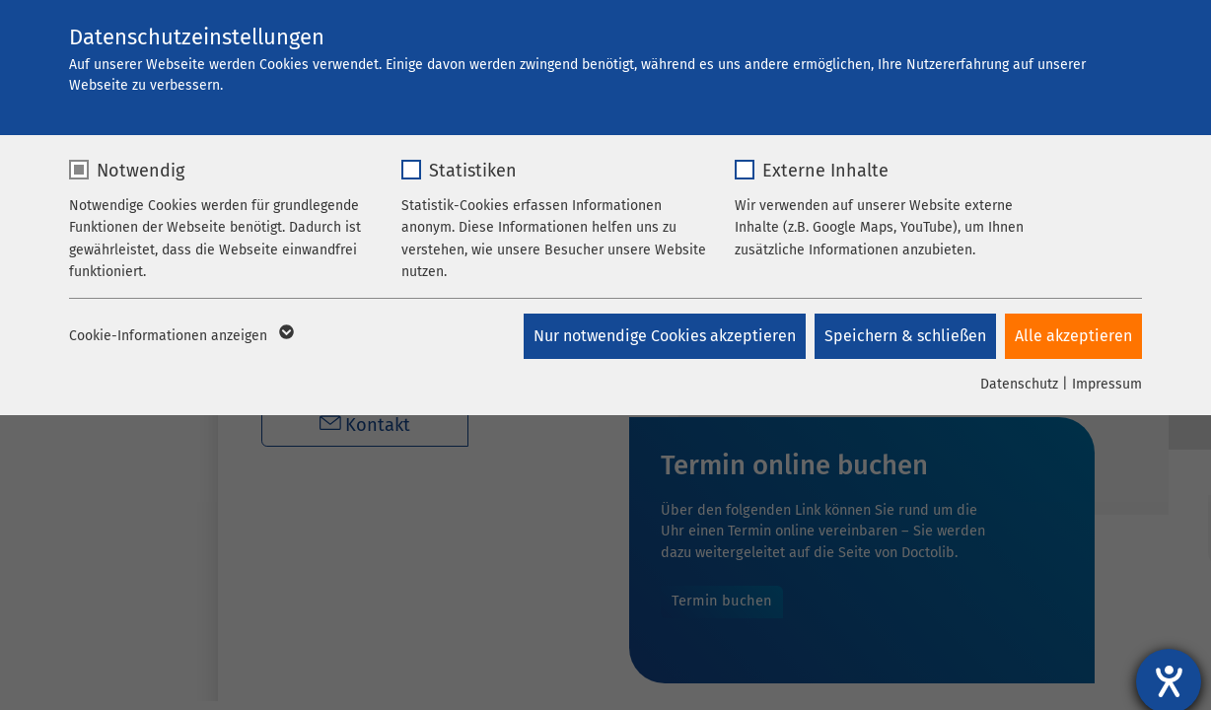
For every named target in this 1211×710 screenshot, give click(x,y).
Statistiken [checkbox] (473, 170)
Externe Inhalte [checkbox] (825, 170)
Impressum (1107, 384)
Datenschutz (1019, 384)
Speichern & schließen (904, 335)
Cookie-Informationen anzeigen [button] (180, 336)
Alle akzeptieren (1073, 335)
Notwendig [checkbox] (140, 170)
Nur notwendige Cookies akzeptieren (663, 335)
